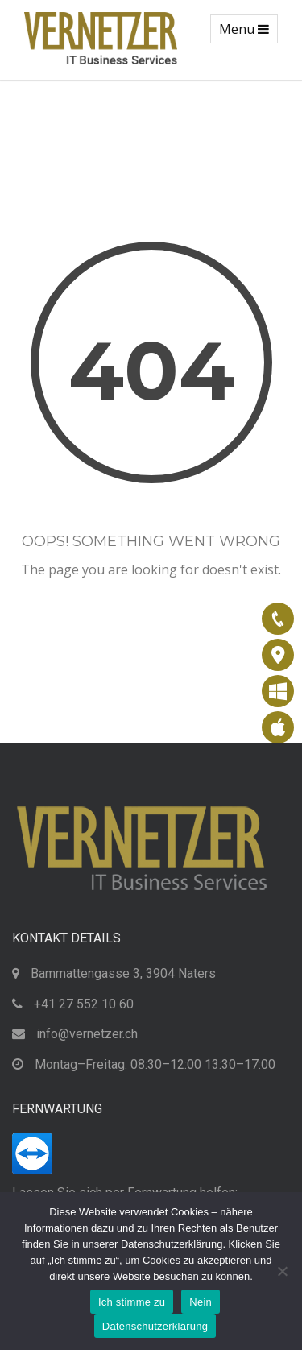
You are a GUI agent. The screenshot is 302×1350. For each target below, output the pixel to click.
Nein (200, 1302)
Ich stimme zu (131, 1302)
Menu (248, 31)
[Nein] (282, 1271)
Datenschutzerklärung (155, 1326)
